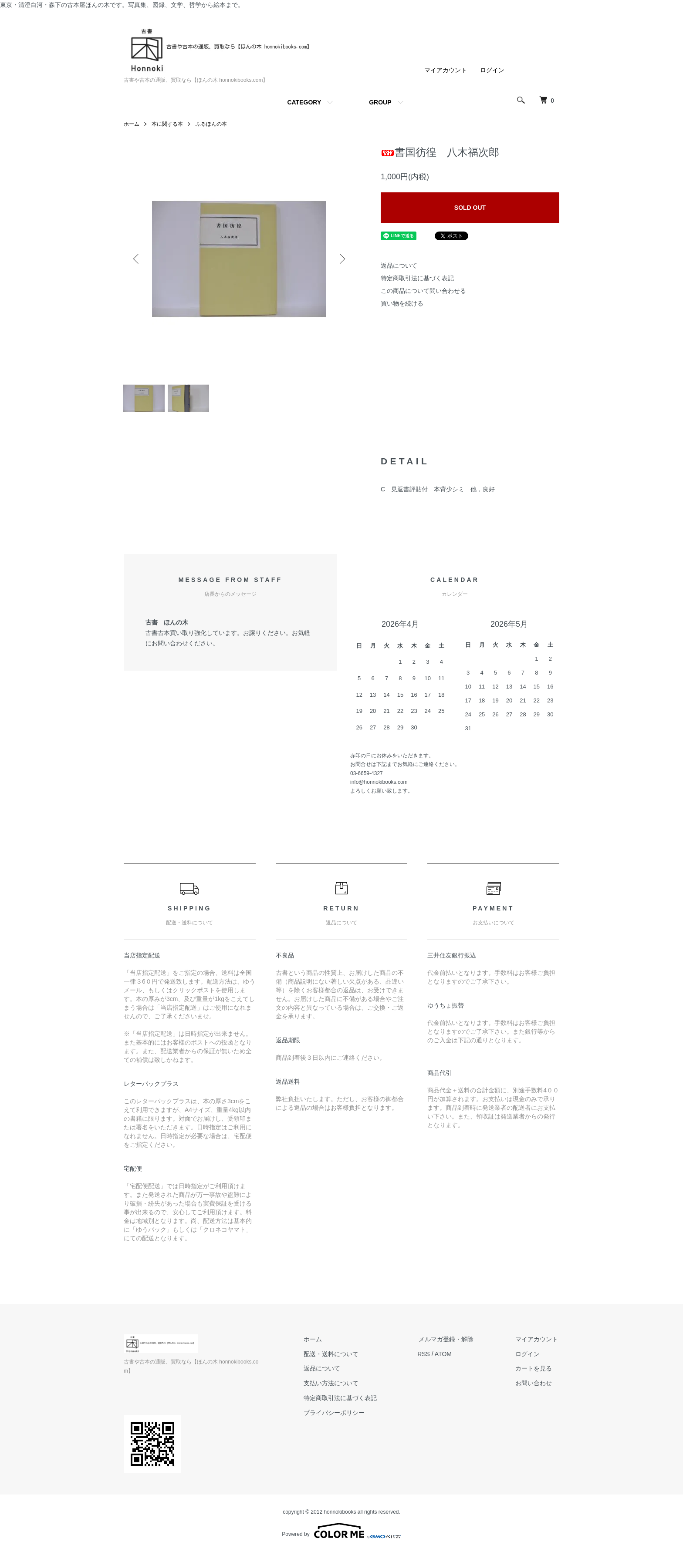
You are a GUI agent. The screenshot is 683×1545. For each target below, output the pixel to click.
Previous (136, 258)
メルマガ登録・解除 (450, 1341)
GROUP (380, 102)
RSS (429, 1356)
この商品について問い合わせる (423, 290)
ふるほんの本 (211, 124)
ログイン (492, 70)
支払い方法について (337, 1385)
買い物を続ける (402, 303)
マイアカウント (445, 70)
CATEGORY (304, 102)
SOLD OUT (470, 207)
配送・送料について (337, 1356)
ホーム (131, 124)
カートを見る (535, 1370)
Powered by (341, 1524)
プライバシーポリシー (340, 1414)
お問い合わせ (535, 1385)
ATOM (448, 1356)
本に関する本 (167, 124)
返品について (399, 265)
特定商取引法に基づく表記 (417, 278)
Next (341, 258)
